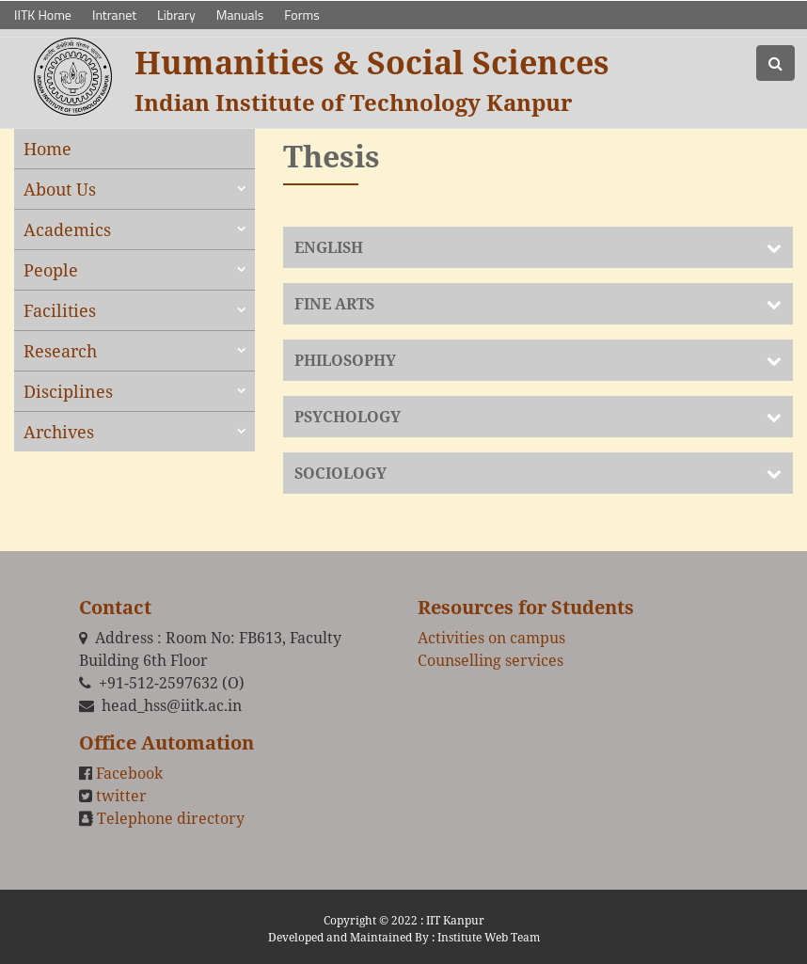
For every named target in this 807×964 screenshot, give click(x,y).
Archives (59, 431)
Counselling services (490, 660)
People (51, 270)
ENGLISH (328, 247)
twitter (121, 795)
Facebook (129, 773)
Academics (67, 229)
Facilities (60, 310)
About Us (60, 189)
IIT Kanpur (455, 920)
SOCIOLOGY (340, 473)
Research (60, 351)
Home (47, 148)
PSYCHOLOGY (347, 416)
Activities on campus (491, 637)
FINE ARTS (334, 303)
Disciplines (68, 391)
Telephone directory (171, 818)
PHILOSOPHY (345, 360)
